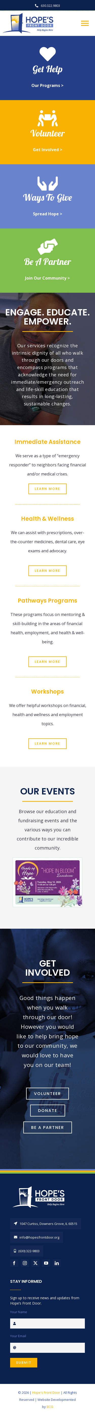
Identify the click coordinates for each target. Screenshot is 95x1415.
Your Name (18, 1312)
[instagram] (25, 1263)
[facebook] (14, 1263)
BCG (50, 1406)
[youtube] (46, 1263)
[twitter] (35, 1263)
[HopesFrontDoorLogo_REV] (40, 1186)
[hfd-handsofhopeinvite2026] (47, 859)
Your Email (18, 1336)
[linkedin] (57, 1263)
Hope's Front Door (46, 1392)
